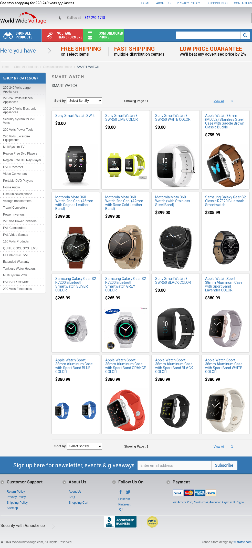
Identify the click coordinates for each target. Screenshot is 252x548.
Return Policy (16, 491)
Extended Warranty (16, 261)
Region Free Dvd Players (20, 153)
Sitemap (12, 508)
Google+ (120, 512)
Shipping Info (217, 3)
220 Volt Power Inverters (20, 221)
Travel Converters (15, 207)
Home (145, 3)
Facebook (120, 493)
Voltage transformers (62, 36)
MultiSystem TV (14, 147)
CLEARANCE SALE (16, 255)
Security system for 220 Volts (19, 121)
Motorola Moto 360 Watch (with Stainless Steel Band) (172, 201)
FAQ (72, 497)
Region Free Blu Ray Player (22, 160)
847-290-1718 (95, 17)
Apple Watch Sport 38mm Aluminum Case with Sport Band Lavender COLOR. (224, 284)
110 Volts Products (16, 241)
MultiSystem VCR (15, 275)
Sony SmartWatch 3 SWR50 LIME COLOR (121, 117)
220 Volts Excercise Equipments (16, 138)
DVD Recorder (13, 167)
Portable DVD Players (18, 180)
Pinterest (124, 504)
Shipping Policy (17, 502)
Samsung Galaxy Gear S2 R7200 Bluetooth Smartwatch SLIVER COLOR (75, 284)
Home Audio (11, 187)
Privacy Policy (188, 3)
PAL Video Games (15, 235)
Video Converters (15, 174)
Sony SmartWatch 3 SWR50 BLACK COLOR (173, 281)
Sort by (60, 101)
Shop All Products (16, 36)
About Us (163, 3)
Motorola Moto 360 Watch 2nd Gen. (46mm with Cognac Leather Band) (74, 203)
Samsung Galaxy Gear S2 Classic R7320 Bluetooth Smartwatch (225, 201)
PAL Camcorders (14, 228)
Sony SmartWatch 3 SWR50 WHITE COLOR (173, 117)
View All (219, 101)
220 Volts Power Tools (18, 129)
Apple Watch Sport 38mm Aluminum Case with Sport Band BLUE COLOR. (74, 366)
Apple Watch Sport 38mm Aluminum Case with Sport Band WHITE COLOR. (224, 366)
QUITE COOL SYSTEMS (20, 248)
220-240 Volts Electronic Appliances (19, 110)
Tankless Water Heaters (19, 268)
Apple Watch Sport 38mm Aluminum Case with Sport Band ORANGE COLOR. (125, 366)
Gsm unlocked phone (103, 36)
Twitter (128, 493)
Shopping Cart (78, 502)
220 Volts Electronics (17, 289)
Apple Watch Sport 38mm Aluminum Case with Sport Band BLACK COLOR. (174, 366)
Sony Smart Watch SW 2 (74, 116)
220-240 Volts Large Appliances (16, 89)
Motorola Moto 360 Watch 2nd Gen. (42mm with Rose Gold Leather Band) (124, 203)
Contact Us (243, 3)
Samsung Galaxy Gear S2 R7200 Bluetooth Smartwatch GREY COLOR (125, 284)
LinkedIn (124, 499)
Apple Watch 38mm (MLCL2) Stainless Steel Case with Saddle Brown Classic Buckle (224, 121)
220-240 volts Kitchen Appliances (18, 100)
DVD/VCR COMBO (16, 282)
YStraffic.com (242, 542)
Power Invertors (14, 214)
